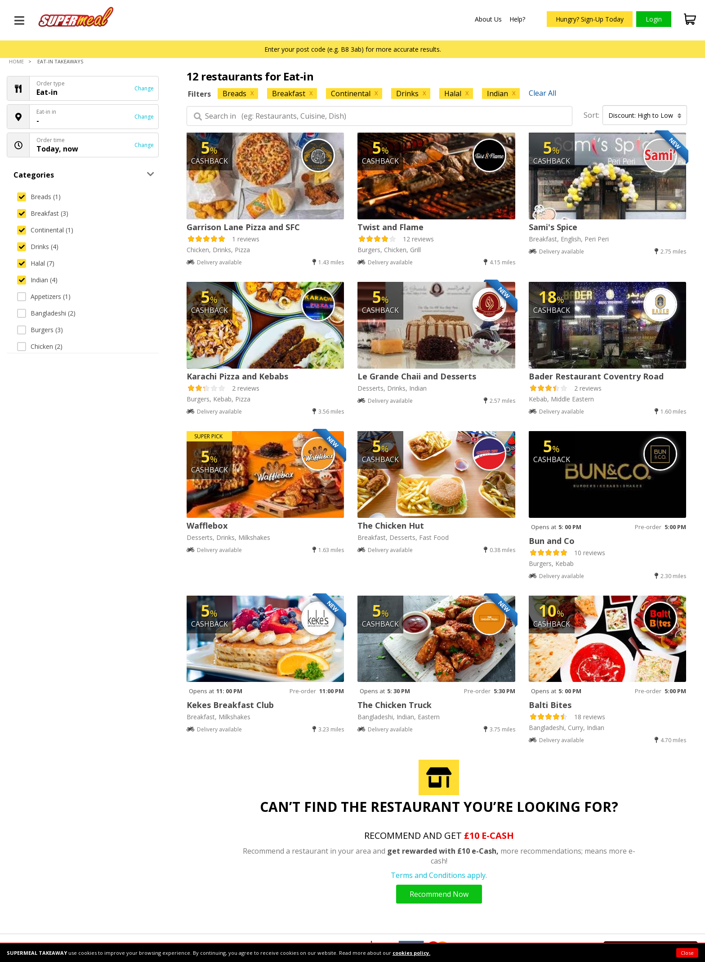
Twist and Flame (390, 227)
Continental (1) (45, 230)
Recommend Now (439, 894)
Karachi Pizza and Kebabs (237, 376)
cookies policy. (411, 952)
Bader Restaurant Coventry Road (596, 376)
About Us (488, 19)
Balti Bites (550, 704)
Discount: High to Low (645, 115)
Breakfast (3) (42, 213)
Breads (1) (39, 196)
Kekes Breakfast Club (230, 704)
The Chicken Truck (394, 704)
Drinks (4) (37, 246)
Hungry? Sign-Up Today (590, 19)
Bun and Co (552, 540)
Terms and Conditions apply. (439, 875)
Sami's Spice (553, 227)
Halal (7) (35, 263)
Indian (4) (37, 280)
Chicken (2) (39, 346)
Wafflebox (207, 525)
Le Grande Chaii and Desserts (416, 376)
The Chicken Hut (390, 525)
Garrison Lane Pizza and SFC (243, 227)
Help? (517, 19)
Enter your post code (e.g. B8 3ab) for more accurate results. (352, 49)
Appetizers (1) (44, 296)
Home (16, 61)
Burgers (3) (40, 329)
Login (654, 19)
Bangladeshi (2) (46, 313)
